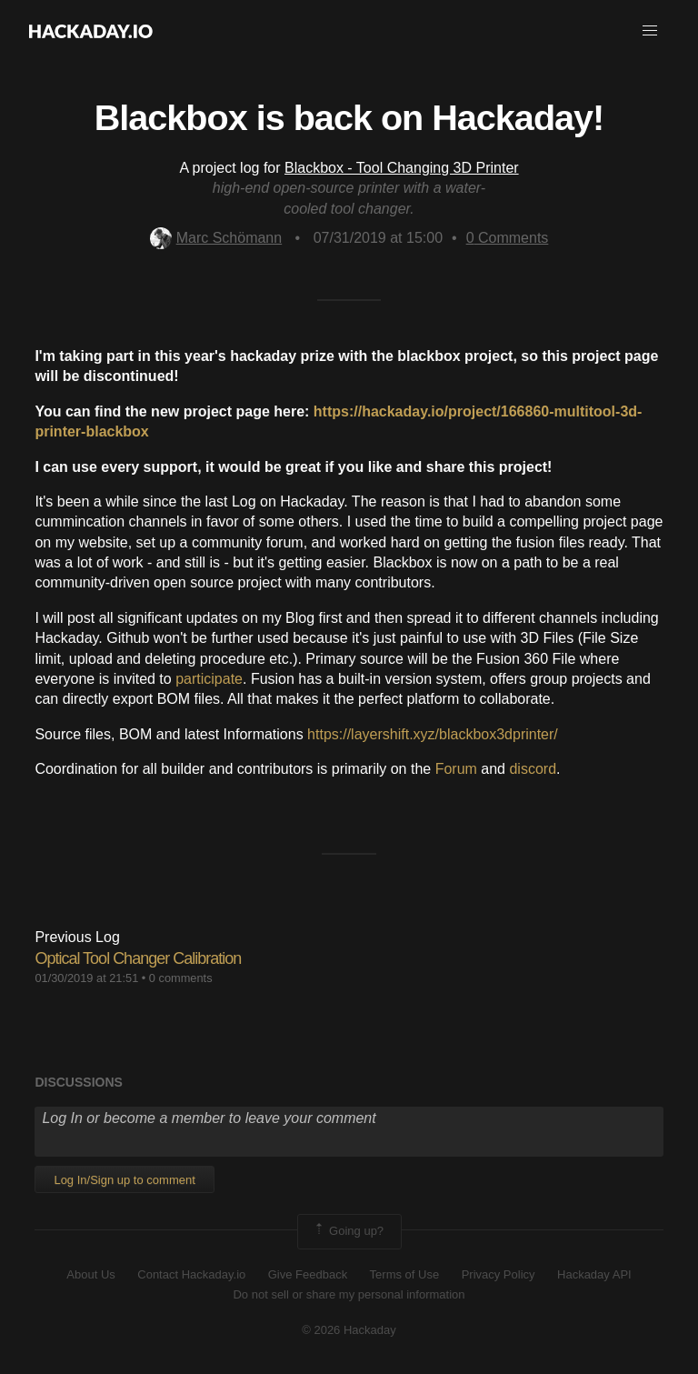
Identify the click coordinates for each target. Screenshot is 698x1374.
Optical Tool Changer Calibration (138, 958)
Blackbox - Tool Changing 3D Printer (401, 168)
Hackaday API (594, 1274)
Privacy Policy (498, 1274)
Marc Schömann (216, 238)
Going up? (348, 1231)
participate (209, 679)
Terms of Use (405, 1274)
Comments (507, 238)
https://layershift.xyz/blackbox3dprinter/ (432, 734)
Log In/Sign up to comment (124, 1180)
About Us (90, 1274)
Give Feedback (307, 1274)
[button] (650, 31)
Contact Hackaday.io (191, 1274)
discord (532, 769)
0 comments (181, 978)
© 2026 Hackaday (349, 1330)
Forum (456, 769)
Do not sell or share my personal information (348, 1294)
